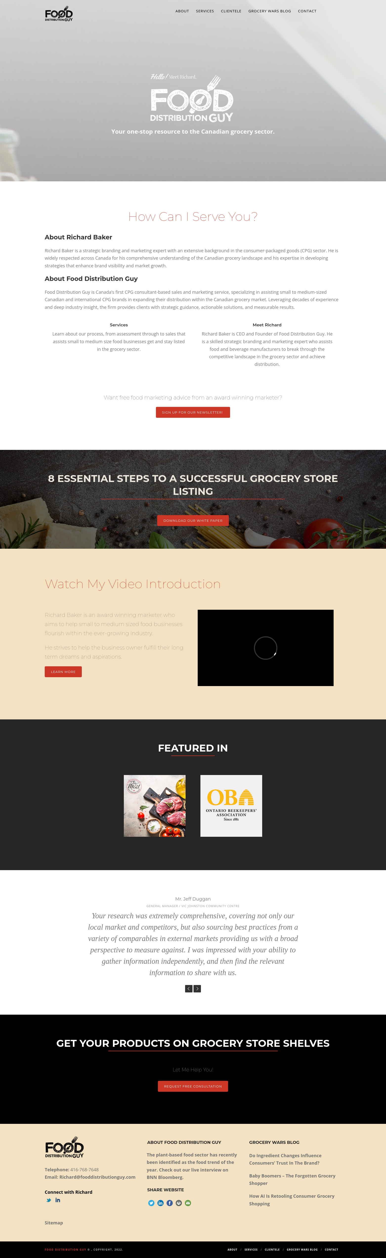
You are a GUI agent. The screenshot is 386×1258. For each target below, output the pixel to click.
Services (205, 10)
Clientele (231, 10)
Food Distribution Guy (65, 1249)
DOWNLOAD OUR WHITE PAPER (193, 521)
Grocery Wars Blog (269, 10)
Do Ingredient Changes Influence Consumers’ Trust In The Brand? (285, 1159)
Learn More (63, 672)
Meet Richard (267, 324)
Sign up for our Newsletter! (193, 412)
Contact (307, 10)
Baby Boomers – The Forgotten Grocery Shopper (292, 1179)
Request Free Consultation (193, 1086)
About (182, 10)
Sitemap (54, 1223)
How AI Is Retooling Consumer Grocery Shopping (292, 1200)
